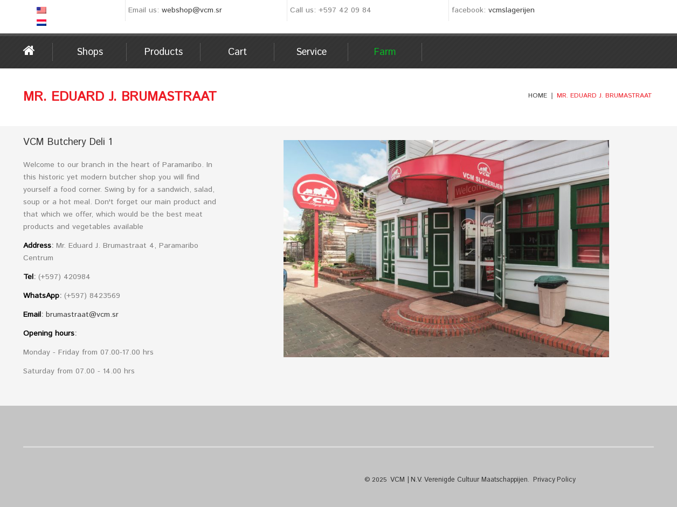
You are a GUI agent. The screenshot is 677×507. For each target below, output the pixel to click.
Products (163, 52)
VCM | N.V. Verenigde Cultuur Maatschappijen (457, 479)
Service (311, 52)
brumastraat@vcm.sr (82, 314)
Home (38, 50)
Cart (237, 52)
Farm (385, 52)
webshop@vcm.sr (192, 10)
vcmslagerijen (511, 10)
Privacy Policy (549, 479)
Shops (90, 52)
